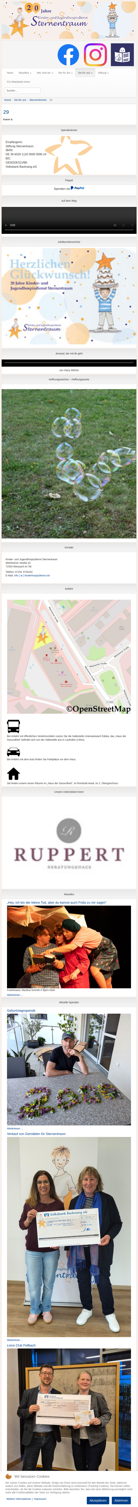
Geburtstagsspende (21, 1010)
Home (7, 99)
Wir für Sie (65, 72)
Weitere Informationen (18, 1498)
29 (6, 112)
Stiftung (103, 72)
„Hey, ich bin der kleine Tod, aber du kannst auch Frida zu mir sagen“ (57, 902)
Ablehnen (121, 1500)
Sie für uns (85, 72)
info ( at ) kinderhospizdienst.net (32, 575)
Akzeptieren (98, 1500)
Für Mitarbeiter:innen (18, 81)
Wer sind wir (45, 72)
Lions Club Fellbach (21, 1345)
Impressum (40, 1498)
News (10, 72)
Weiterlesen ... (15, 995)
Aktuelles (25, 72)
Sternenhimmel (37, 99)
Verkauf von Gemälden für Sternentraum (36, 1134)
